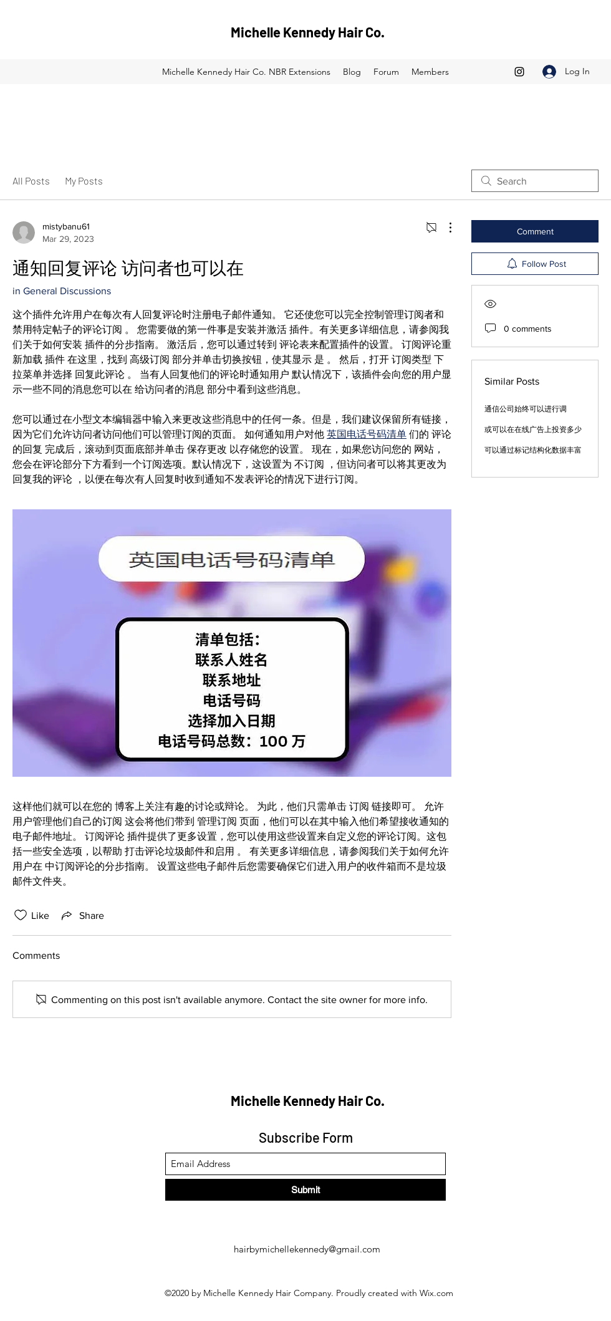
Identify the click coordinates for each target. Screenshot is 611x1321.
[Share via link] (81, 915)
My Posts (84, 180)
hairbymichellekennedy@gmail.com (307, 1249)
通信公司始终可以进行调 (525, 409)
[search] (535, 181)
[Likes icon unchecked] (20, 915)
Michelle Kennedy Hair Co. (308, 32)
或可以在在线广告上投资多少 (533, 429)
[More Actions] (443, 227)
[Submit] (305, 1190)
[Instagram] (519, 71)
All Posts (31, 180)
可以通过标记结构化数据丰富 (533, 450)
